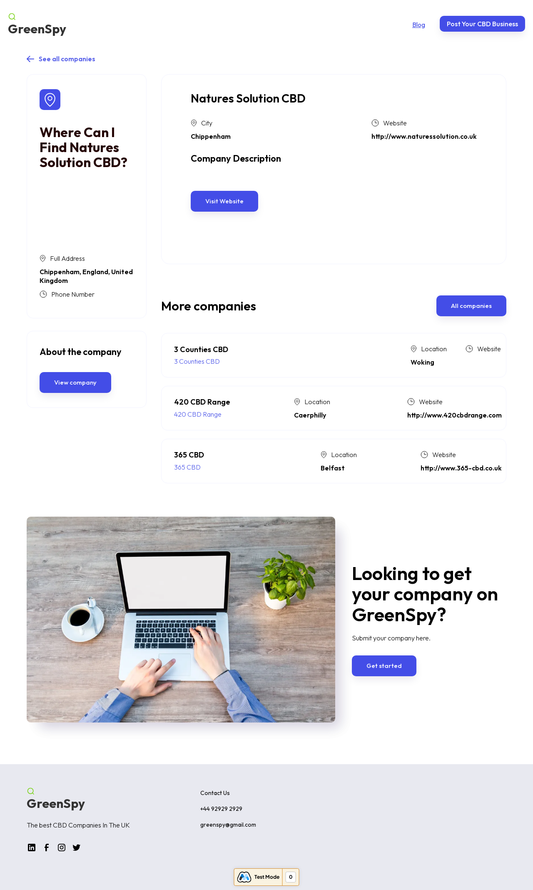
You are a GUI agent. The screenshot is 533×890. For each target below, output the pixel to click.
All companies (471, 306)
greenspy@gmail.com (228, 824)
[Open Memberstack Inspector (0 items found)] (266, 877)
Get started (384, 666)
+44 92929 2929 (221, 808)
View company (75, 382)
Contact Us (215, 793)
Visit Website (224, 201)
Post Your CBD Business (482, 24)
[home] (37, 23)
